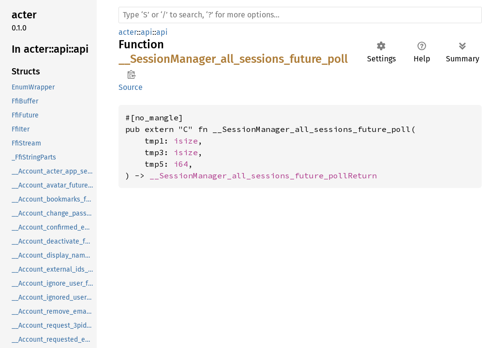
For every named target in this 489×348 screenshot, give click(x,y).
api (146, 32)
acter (128, 32)
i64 (181, 164)
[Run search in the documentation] (300, 15)
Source (131, 87)
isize (186, 140)
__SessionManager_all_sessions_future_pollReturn (263, 175)
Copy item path (131, 74)
